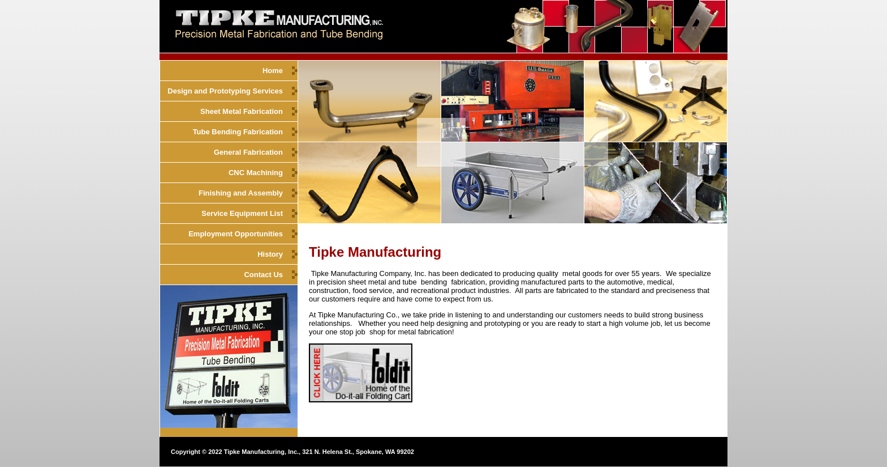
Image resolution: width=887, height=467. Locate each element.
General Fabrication (248, 152)
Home (272, 70)
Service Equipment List (242, 213)
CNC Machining (256, 172)
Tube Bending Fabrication (238, 132)
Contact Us (263, 274)
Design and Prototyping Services (225, 91)
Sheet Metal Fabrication (241, 111)
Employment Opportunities (235, 234)
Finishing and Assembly (241, 193)
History (270, 254)
